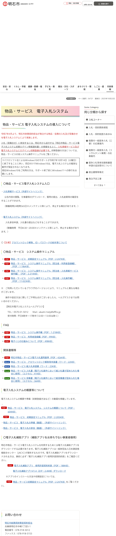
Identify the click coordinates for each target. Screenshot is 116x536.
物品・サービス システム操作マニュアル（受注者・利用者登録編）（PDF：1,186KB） (43, 185)
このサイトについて (20, 484)
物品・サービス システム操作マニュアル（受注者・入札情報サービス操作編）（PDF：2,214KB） (44, 192)
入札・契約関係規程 (98, 48)
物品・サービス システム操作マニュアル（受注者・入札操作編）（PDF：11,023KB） (42, 200)
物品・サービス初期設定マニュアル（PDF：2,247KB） (39, 402)
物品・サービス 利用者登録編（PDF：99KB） (34, 257)
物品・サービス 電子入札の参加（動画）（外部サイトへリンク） (35, 349)
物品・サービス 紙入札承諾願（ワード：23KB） (34, 287)
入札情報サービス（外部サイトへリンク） (23, 112)
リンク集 (16, 487)
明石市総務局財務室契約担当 (18, 443)
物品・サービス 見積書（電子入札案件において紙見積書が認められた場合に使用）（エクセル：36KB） (45, 300)
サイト (33, 487)
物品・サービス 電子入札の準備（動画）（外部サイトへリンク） (35, 343)
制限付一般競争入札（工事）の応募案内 (100, 62)
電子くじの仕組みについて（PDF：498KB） (32, 262)
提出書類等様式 (96, 93)
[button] (67, 4)
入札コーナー (95, 40)
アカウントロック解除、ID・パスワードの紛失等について (39, 163)
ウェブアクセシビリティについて (53, 484)
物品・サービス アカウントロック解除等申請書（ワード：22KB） (43, 282)
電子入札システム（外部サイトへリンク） (23, 137)
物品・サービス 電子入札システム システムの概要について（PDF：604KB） (41, 330)
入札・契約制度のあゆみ (100, 55)
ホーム (3, 475)
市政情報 (11, 475)
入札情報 (20, 475)
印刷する (72, 19)
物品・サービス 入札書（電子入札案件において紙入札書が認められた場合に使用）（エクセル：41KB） (45, 292)
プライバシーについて (86, 484)
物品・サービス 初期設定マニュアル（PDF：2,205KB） (37, 338)
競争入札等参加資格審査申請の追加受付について (100, 84)
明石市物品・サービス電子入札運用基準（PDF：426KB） (38, 278)
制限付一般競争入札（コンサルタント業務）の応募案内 (100, 74)
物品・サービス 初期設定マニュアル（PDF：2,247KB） (38, 179)
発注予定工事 (95, 99)
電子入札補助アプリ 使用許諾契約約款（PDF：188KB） (42, 386)
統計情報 (70, 517)
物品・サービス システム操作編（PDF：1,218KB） (36, 253)
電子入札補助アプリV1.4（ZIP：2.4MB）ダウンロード (39, 391)
